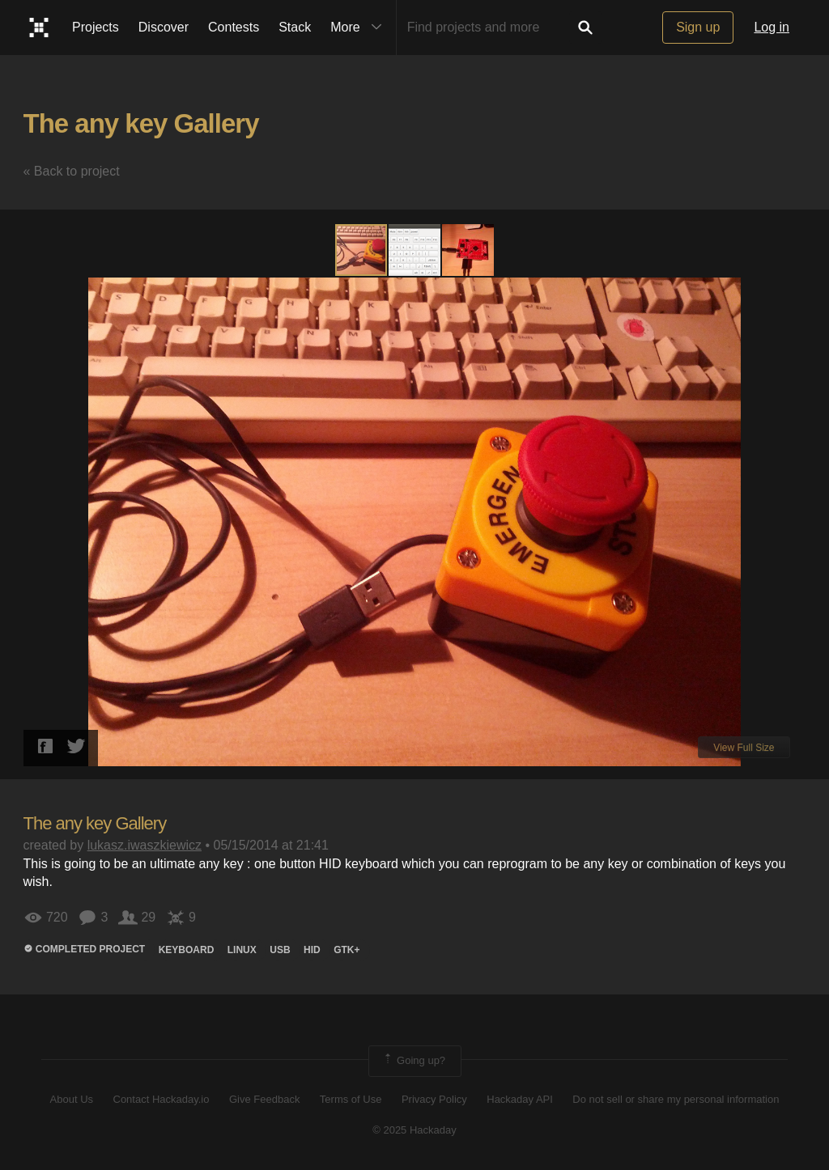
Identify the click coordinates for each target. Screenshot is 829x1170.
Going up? (413, 1061)
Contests (233, 27)
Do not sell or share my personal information (675, 1099)
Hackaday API (520, 1099)
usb (280, 950)
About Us (71, 1099)
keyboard (187, 950)
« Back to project (71, 171)
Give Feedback (264, 1099)
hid (312, 950)
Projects (95, 27)
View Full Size (743, 747)
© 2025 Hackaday (414, 1130)
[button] (415, 250)
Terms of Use (351, 1099)
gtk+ (346, 950)
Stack (294, 27)
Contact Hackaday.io (161, 1099)
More (359, 27)
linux (242, 950)
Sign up (698, 27)
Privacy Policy (434, 1099)
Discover (163, 27)
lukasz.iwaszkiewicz (144, 845)
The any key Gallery (141, 123)
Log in (771, 27)
